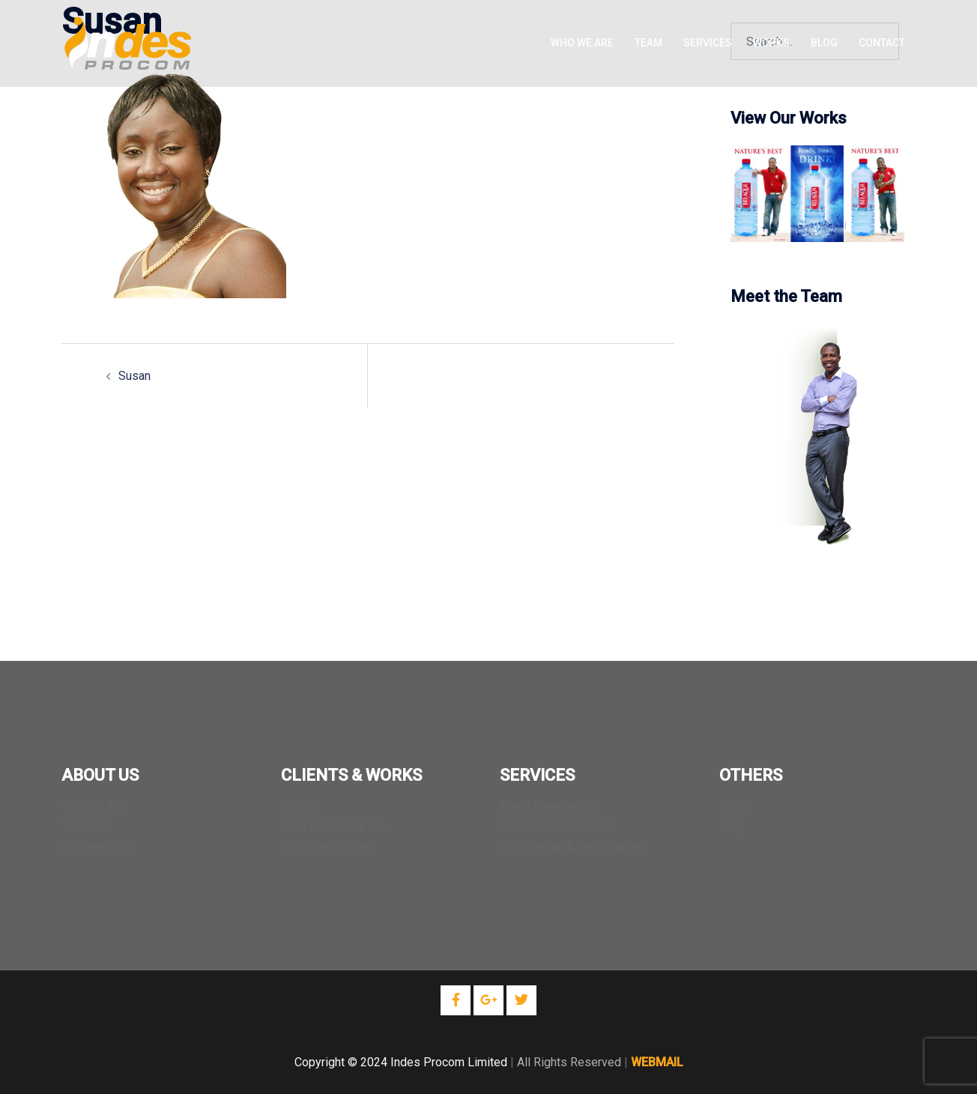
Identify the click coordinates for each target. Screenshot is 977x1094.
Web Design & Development (574, 846)
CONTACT (882, 43)
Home (735, 806)
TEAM (648, 43)
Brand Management (550, 806)
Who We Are (93, 806)
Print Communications (557, 826)
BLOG (824, 43)
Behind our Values (328, 846)
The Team (86, 826)
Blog (731, 826)
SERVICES (707, 43)
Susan (134, 376)
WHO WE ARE (582, 43)
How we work (97, 846)
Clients (299, 806)
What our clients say (334, 826)
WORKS (771, 43)
